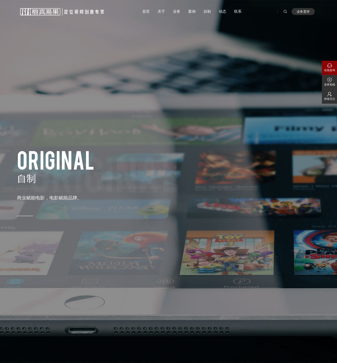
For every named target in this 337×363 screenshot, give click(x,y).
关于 (161, 11)
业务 (176, 11)
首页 (146, 11)
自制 (207, 11)
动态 (222, 11)
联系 (238, 11)
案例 (192, 11)
